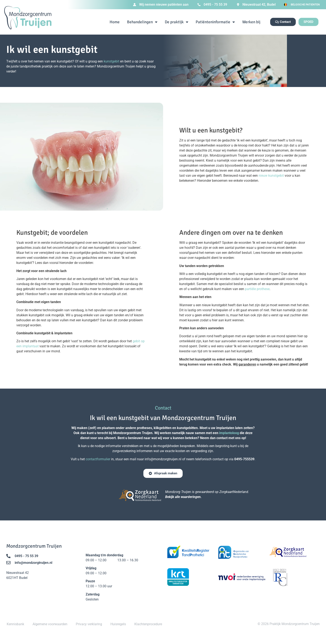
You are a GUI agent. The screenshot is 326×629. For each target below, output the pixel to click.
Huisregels (118, 624)
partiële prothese (257, 289)
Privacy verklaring (89, 624)
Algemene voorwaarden (50, 624)
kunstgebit (111, 61)
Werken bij (251, 22)
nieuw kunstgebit (271, 176)
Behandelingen (142, 22)
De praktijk (176, 22)
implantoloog (229, 433)
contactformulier (98, 459)
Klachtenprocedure (148, 624)
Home (115, 22)
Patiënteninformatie (215, 22)
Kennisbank (15, 624)
